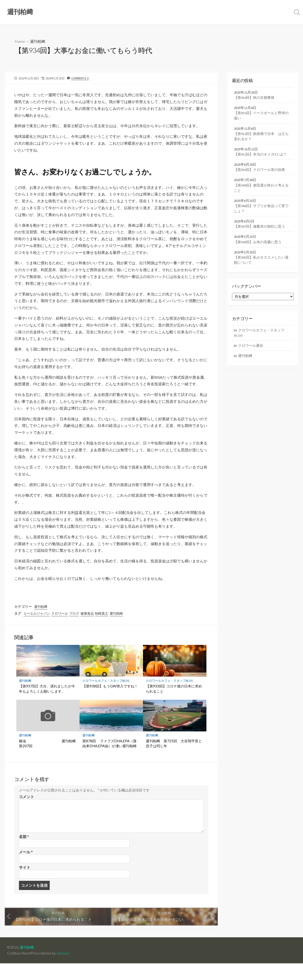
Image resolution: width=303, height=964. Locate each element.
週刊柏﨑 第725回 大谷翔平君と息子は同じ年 (174, 743)
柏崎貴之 (101, 613)
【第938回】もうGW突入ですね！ (110, 686)
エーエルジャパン (36, 613)
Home (20, 41)
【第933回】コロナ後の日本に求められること (174, 689)
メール (26, 852)
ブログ (74, 613)
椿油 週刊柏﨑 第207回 (48, 743)
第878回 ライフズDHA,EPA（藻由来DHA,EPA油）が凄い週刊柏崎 (111, 743)
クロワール (59, 613)
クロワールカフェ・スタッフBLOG (105, 681)
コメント (26, 797)
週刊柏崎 (116, 613)
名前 (24, 836)
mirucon (63, 954)
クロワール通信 (250, 348)
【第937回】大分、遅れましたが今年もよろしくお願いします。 (47, 689)
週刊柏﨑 (37, 41)
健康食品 (87, 613)
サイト (24, 867)
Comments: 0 (80, 78)
